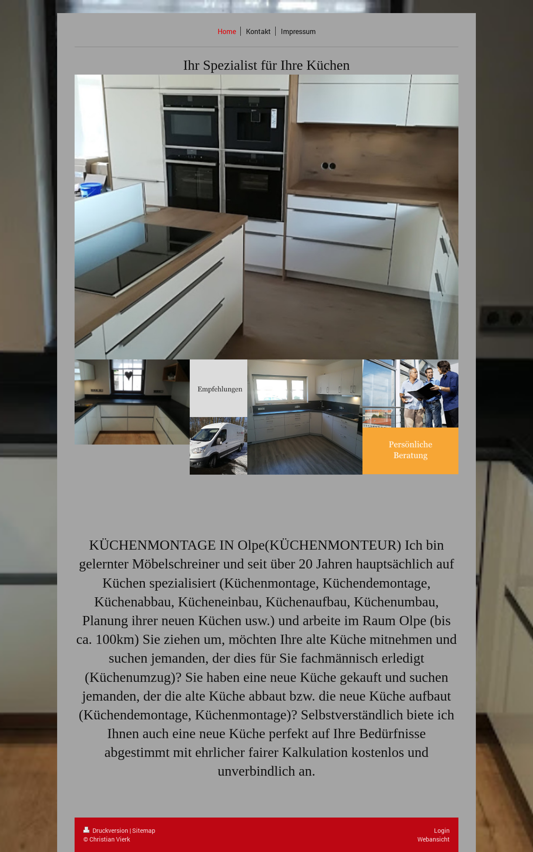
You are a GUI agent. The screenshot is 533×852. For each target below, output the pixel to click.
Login (442, 830)
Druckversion (106, 830)
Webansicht (433, 839)
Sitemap (143, 830)
